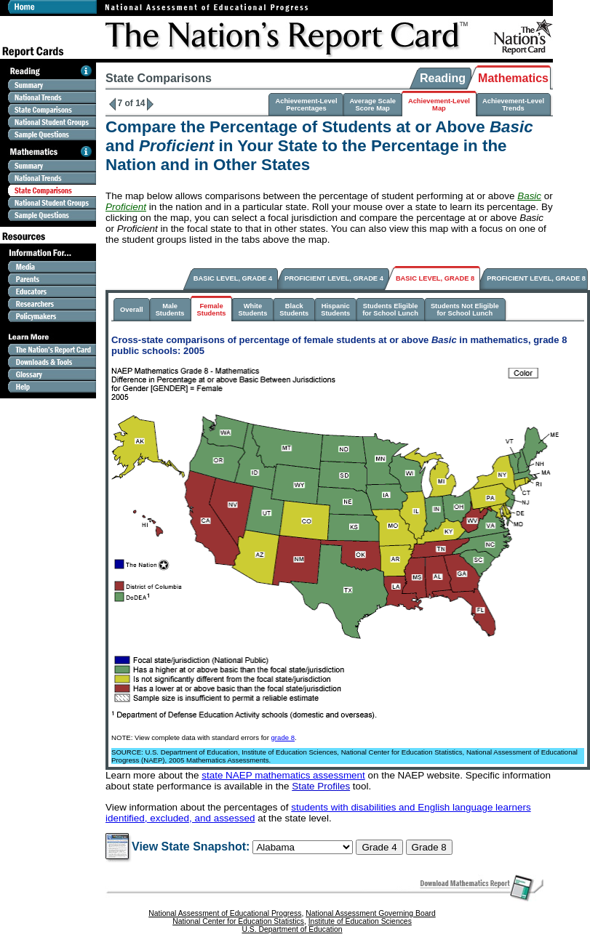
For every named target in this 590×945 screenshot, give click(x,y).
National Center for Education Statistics (238, 921)
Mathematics (513, 78)
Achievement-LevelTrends (513, 104)
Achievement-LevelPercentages (306, 104)
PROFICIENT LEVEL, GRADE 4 (333, 278)
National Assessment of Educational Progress (224, 913)
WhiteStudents (252, 309)
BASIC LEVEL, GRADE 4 (233, 278)
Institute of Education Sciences (360, 921)
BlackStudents (293, 309)
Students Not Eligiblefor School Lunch (465, 309)
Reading (443, 78)
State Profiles (321, 786)
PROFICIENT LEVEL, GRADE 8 (536, 278)
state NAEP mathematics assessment (283, 775)
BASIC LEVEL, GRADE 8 (435, 278)
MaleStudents (170, 309)
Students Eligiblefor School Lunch (390, 309)
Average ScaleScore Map (372, 104)
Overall (131, 309)
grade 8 (283, 737)
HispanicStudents (335, 309)
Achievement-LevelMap (439, 104)
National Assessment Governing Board (370, 913)
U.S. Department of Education (292, 929)
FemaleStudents (211, 309)
